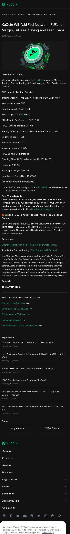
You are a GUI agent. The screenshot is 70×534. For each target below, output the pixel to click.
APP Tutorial (50, 250)
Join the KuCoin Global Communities (20, 325)
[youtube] (18, 516)
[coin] (59, 516)
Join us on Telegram (11, 320)
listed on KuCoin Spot (42, 209)
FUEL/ (24, 114)
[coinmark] (52, 516)
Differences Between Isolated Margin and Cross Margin (29, 245)
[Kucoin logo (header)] (9, 4)
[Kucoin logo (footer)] (11, 443)
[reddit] (32, 516)
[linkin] (39, 516)
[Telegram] (11, 516)
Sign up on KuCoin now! (13, 303)
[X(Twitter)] (4, 516)
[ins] (46, 516)
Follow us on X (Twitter (13, 314)
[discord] (25, 516)
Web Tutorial (36, 250)
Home (4, 14)
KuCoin (39, 80)
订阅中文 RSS (51, 428)
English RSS (17, 428)
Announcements (18, 14)
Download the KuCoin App (15, 308)
